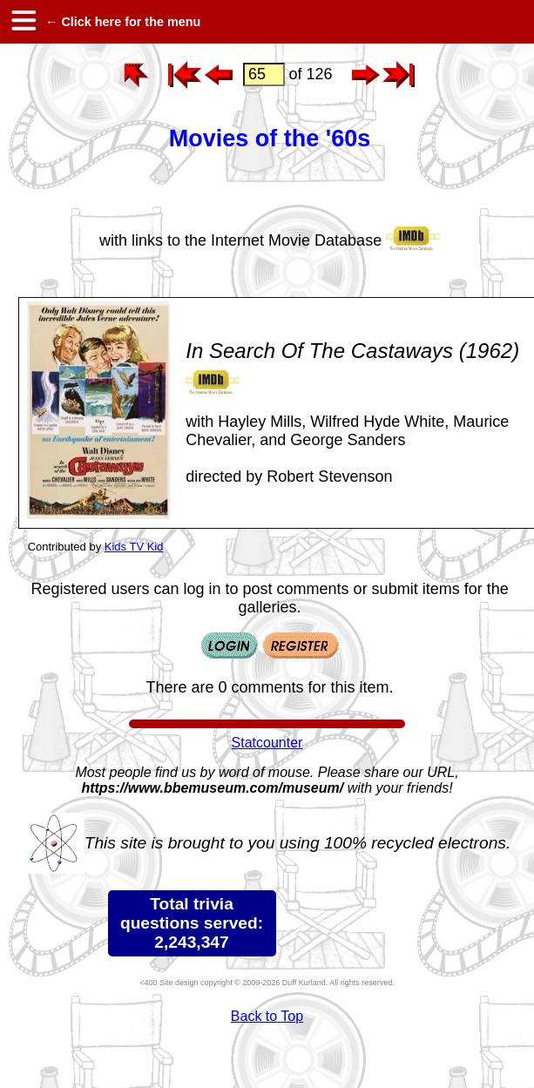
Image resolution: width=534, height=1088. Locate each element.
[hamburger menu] (22, 21)
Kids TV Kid (134, 546)
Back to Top (267, 1016)
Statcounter (267, 742)
